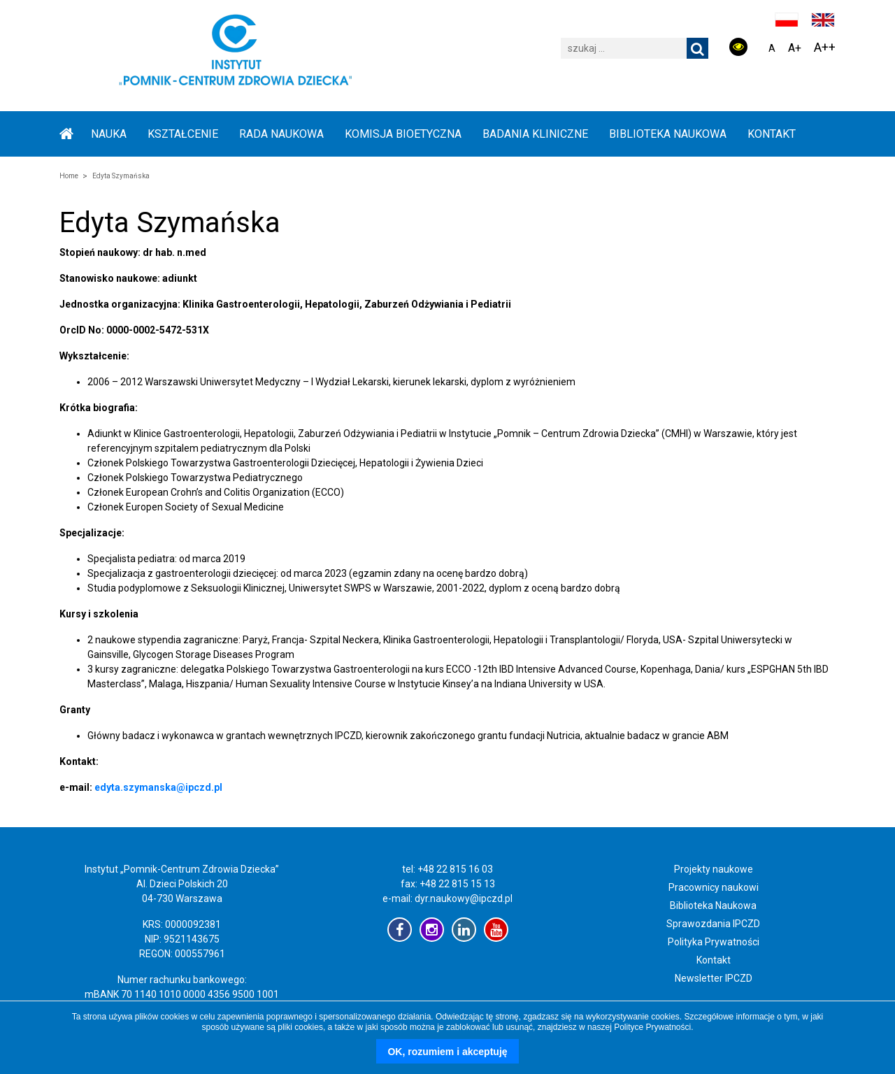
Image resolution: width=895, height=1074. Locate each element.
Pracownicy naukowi (713, 887)
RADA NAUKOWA (281, 134)
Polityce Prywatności (652, 1027)
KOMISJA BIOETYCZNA (403, 134)
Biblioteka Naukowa (713, 905)
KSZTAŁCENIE (183, 134)
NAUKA (109, 134)
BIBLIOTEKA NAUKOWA (667, 134)
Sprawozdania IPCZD (713, 923)
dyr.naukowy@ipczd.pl (464, 898)
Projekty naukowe (713, 869)
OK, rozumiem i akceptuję (447, 1051)
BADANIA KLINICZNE (535, 134)
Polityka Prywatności (713, 941)
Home (68, 176)
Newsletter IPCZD (713, 978)
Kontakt (771, 134)
